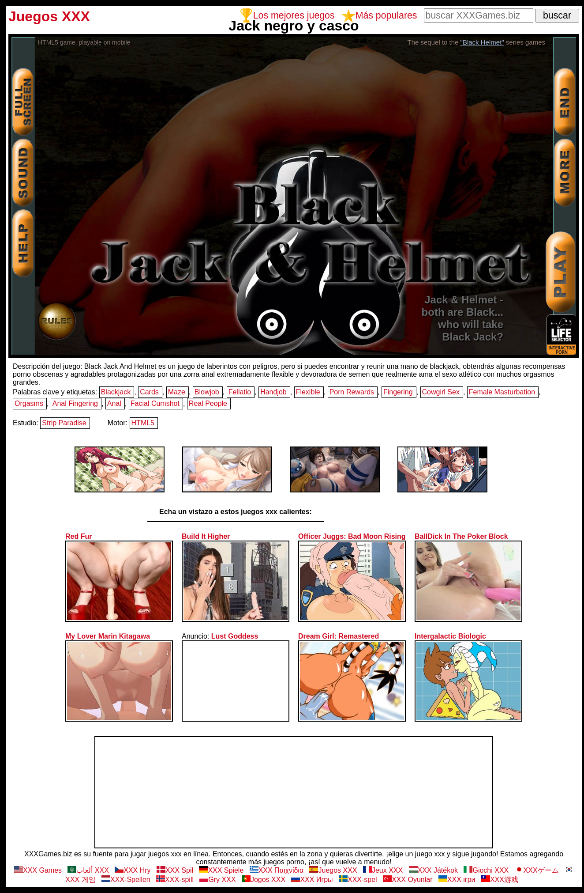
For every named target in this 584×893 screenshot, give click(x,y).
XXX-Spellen (125, 879)
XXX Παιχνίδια (276, 870)
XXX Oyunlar (407, 879)
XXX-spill (175, 879)
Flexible (308, 392)
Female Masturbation (502, 392)
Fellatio (239, 392)
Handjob (273, 392)
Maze (176, 392)
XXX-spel (358, 879)
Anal (114, 403)
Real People (208, 403)
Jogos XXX (263, 879)
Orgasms (29, 403)
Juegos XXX (333, 870)
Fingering (398, 392)
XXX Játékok (433, 870)
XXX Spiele (221, 870)
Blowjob (207, 392)
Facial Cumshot (155, 403)
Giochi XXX (486, 870)
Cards (149, 392)
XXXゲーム (537, 870)
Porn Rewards (351, 392)
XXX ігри (456, 879)
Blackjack (116, 392)
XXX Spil (175, 870)
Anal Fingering (75, 403)
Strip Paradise (64, 423)
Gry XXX (217, 879)
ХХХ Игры (312, 879)
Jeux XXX (383, 870)
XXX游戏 (499, 879)
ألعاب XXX (88, 870)
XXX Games (38, 870)
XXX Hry (132, 870)
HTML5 (142, 423)
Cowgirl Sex (441, 392)
